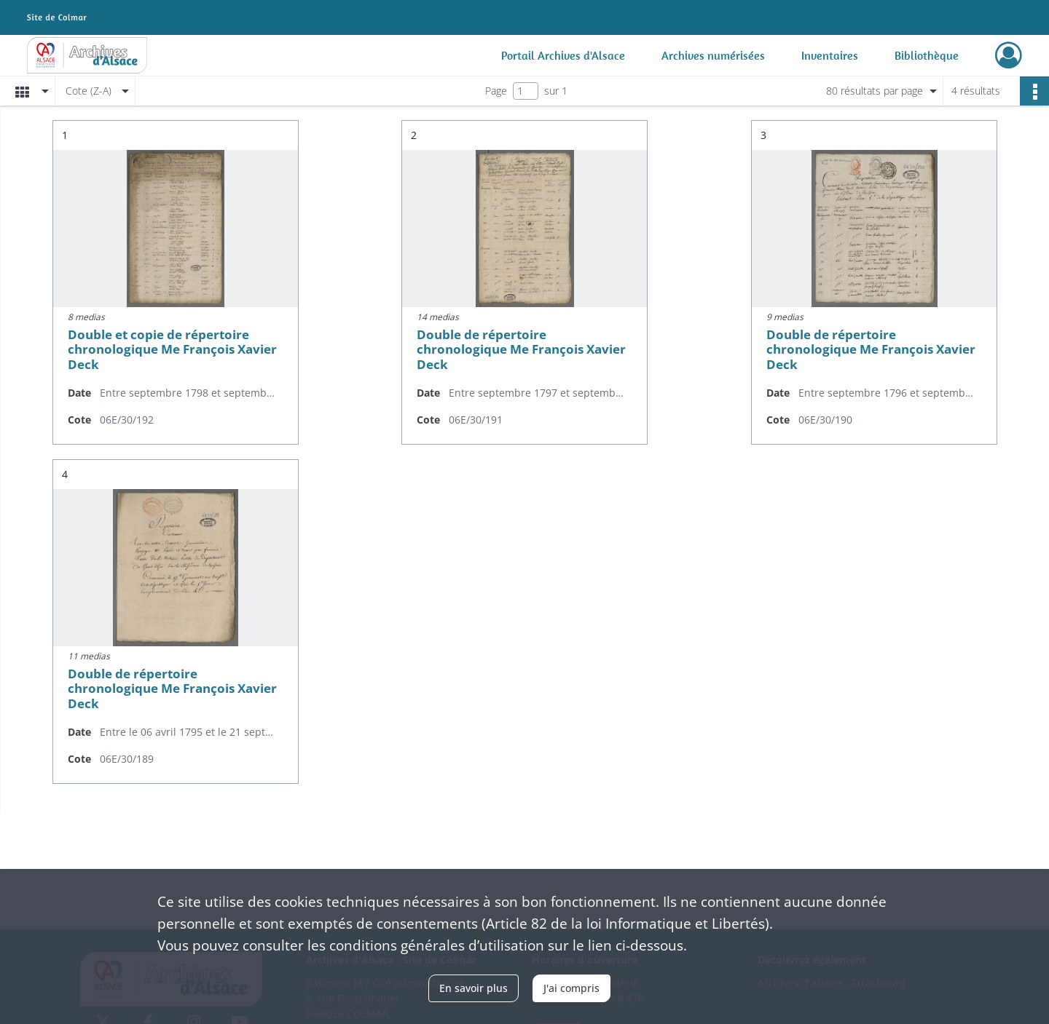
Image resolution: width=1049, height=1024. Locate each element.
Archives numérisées (713, 55)
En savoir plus (473, 988)
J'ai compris (571, 988)
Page (496, 91)
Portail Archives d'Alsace (563, 55)
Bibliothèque (927, 55)
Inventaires (829, 55)
